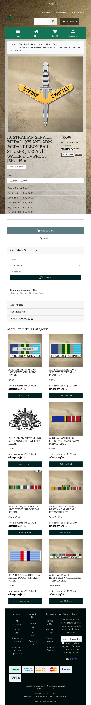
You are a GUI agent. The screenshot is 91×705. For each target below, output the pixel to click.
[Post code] (45, 271)
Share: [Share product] (16, 167)
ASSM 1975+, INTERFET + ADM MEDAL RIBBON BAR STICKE (23, 509)
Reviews (21, 318)
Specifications (17, 311)
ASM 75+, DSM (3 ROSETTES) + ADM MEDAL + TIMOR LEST (65, 578)
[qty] (45, 259)
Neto (55, 701)
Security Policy (50, 649)
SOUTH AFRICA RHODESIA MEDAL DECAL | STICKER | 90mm (24, 578)
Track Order (17, 631)
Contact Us (60, 12)
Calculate (45, 277)
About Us (45, 12)
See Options (25, 532)
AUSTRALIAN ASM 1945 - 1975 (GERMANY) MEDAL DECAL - (23, 372)
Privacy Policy (49, 631)
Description (16, 304)
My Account (17, 622)
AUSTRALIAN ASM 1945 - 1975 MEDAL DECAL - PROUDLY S (63, 372)
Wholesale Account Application (17, 650)
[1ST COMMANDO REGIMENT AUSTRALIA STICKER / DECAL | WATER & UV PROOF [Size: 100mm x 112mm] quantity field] (45, 222)
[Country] (45, 265)
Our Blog (33, 634)
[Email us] (67, 659)
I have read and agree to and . (71, 648)
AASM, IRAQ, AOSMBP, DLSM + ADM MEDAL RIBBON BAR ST (62, 509)
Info (77, 148)
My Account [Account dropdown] (76, 12)
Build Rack (68, 154)
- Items (69, 21)
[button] (45, 238)
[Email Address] (64, 639)
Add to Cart (46, 230)
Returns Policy (50, 640)
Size (9, 175)
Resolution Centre (17, 640)
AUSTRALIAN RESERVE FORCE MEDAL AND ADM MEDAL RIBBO (64, 441)
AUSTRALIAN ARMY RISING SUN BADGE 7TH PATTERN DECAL (24, 441)
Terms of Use (50, 622)
